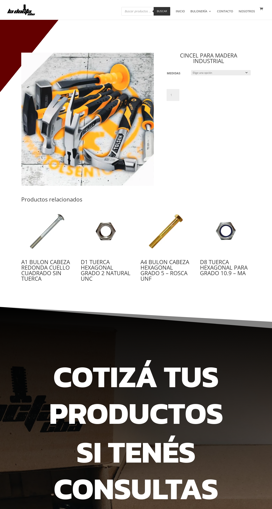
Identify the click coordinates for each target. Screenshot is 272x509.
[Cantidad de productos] (173, 95)
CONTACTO (225, 11)
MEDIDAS (173, 73)
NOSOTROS (247, 11)
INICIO (180, 11)
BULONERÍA (198, 11)
